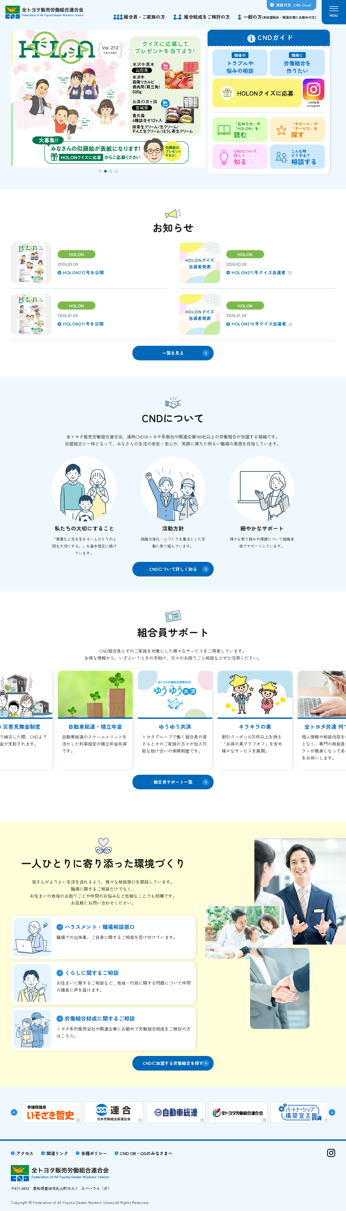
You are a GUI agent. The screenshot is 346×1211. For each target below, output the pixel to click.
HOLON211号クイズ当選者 (259, 272)
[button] (100, 171)
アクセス (25, 1153)
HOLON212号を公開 (83, 272)
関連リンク (57, 1153)
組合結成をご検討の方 (207, 16)
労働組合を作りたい (297, 63)
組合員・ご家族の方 (144, 16)
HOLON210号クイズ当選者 (259, 323)
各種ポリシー (94, 1153)
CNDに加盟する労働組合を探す (173, 1063)
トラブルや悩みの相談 (240, 63)
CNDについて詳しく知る (173, 569)
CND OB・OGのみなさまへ (146, 1153)
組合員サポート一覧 (173, 782)
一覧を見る (173, 353)
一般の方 (280, 16)
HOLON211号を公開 (83, 323)
